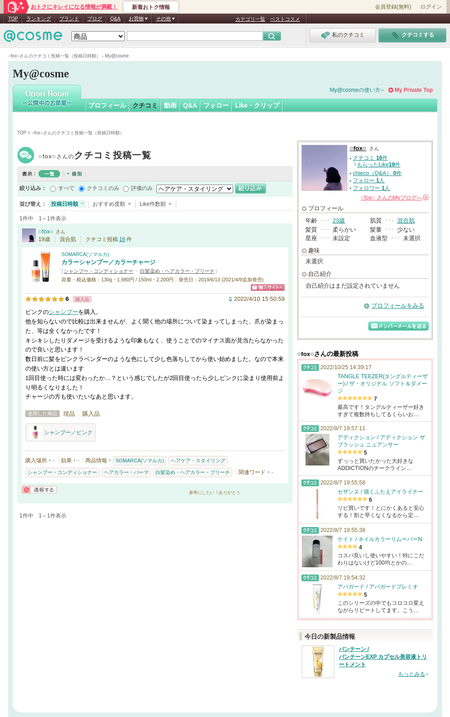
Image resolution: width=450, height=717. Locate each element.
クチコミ (145, 105)
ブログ (94, 18)
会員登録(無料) (393, 7)
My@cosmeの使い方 (355, 90)
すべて (66, 188)
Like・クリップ (257, 105)
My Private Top (414, 90)
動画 (170, 105)
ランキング (38, 18)
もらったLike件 (378, 164)
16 (122, 239)
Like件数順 (153, 204)
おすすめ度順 (109, 204)
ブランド (69, 18)
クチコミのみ (103, 188)
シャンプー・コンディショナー (98, 271)
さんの (395, 198)
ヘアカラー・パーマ (126, 472)
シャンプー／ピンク (60, 432)
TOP (13, 18)
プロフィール (107, 105)
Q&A (115, 18)
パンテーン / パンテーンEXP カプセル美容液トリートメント (383, 657)
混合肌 (406, 220)
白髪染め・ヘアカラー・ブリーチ (177, 271)
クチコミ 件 (370, 158)
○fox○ (94, 156)
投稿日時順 (64, 204)
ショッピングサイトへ (268, 287)
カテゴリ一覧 (250, 19)
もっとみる (411, 674)
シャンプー (63, 312)
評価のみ (142, 188)
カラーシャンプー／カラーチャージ (108, 262)
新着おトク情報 (151, 7)
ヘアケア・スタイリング (198, 460)
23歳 (339, 220)
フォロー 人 (368, 180)
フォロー (216, 105)
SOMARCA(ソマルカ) (85, 254)
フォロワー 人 (371, 188)
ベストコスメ (285, 19)
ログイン (431, 7)
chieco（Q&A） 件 (377, 173)
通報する (39, 490)
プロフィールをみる (397, 305)
